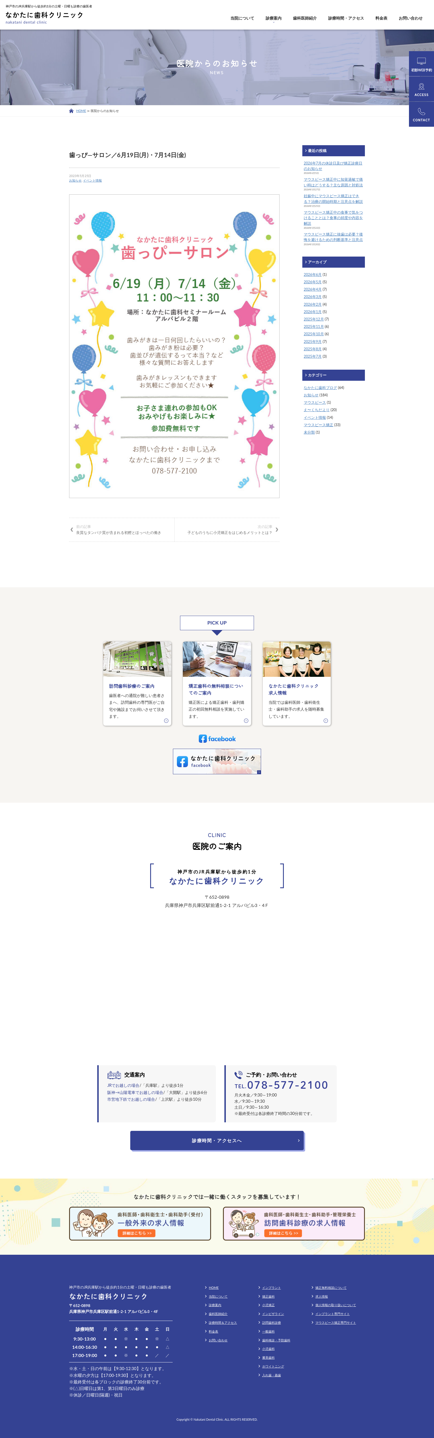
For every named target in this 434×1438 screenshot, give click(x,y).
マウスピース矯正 (318, 425)
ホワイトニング (273, 1366)
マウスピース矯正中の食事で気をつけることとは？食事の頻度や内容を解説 (333, 217)
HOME (81, 111)
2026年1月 (313, 311)
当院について (242, 18)
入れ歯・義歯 (271, 1375)
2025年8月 (313, 349)
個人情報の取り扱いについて (335, 1305)
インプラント (271, 1287)
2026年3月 (313, 296)
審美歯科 (268, 1357)
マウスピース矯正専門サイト (335, 1322)
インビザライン (273, 1314)
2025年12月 (314, 319)
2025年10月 (314, 334)
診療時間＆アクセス (223, 1322)
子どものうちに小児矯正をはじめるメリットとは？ (226, 529)
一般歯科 (268, 1331)
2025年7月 (313, 356)
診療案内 (274, 18)
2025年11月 (314, 326)
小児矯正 (268, 1305)
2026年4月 (313, 289)
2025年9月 (313, 341)
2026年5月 (313, 282)
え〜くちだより (317, 409)
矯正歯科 (268, 1296)
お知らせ (75, 180)
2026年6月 (313, 274)
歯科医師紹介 (305, 18)
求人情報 (321, 1296)
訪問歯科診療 (271, 1322)
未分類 (309, 432)
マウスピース (315, 402)
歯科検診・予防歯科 (276, 1340)
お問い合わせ (411, 18)
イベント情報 (92, 180)
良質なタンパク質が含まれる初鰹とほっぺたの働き (121, 529)
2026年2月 (313, 304)
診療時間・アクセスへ (217, 1140)
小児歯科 (268, 1348)
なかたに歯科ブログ (320, 387)
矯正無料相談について (331, 1287)
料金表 (381, 18)
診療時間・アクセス (346, 18)
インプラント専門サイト (332, 1314)
